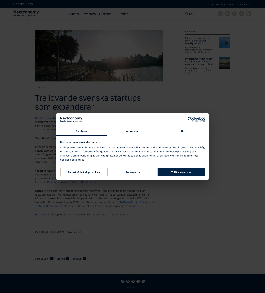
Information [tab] (132, 130)
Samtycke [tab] (81, 130)
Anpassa (133, 172)
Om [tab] (183, 130)
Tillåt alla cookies (181, 172)
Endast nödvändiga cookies (84, 172)
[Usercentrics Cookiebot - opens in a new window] (190, 119)
